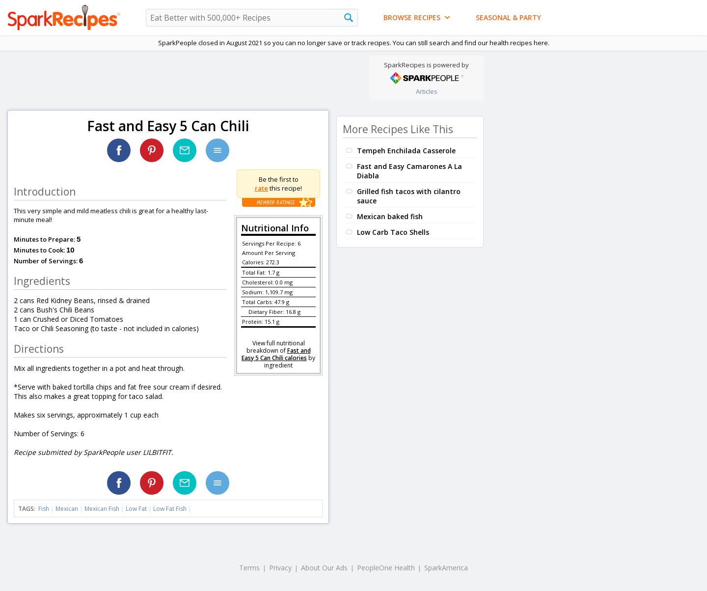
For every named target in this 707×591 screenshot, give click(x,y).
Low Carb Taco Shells (393, 232)
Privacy (280, 567)
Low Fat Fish (170, 509)
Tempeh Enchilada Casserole (406, 150)
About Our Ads (324, 567)
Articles (426, 91)
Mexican (66, 509)
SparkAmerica (446, 567)
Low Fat (136, 509)
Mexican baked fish (390, 216)
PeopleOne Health (386, 567)
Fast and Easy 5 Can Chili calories (276, 354)
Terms (249, 567)
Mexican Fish (101, 509)
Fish (43, 509)
